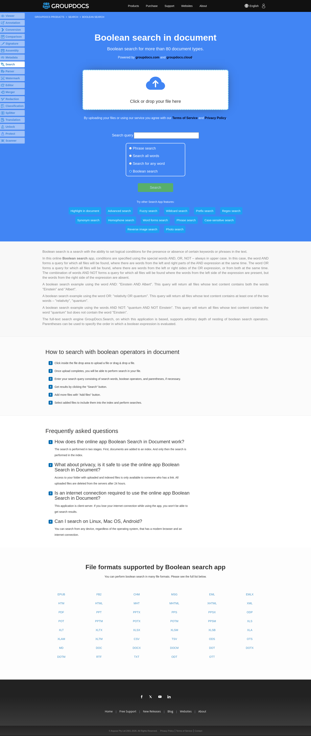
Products (133, 6)
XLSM (174, 630)
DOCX (137, 647)
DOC (99, 647)
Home (109, 711)
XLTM (99, 639)
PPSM (212, 621)
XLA (249, 630)
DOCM (174, 647)
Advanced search (119, 211)
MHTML (174, 603)
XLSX (136, 630)
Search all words (146, 156)
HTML (99, 603)
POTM (174, 621)
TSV (174, 639)
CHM (136, 594)
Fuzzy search (148, 211)
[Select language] (249, 6)
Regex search (231, 211)
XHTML (212, 603)
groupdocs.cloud (179, 57)
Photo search (174, 229)
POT (61, 621)
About (203, 6)
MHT (137, 603)
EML (212, 594)
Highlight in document (85, 211)
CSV (137, 639)
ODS (212, 639)
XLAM (61, 639)
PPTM (99, 621)
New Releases (152, 711)
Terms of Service (185, 118)
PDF (61, 612)
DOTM (61, 656)
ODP (250, 612)
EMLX (249, 594)
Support (169, 6)
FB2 (99, 594)
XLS (249, 621)
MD (61, 647)
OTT (212, 656)
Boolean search (145, 171)
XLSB (212, 630)
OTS (250, 639)
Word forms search (155, 220)
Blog (170, 711)
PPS (174, 612)
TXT (136, 656)
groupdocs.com (147, 57)
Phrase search (144, 148)
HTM (61, 603)
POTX (136, 621)
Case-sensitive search (219, 220)
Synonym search (88, 220)
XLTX (99, 630)
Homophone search (121, 220)
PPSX (212, 612)
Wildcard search (176, 211)
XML (250, 603)
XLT (61, 630)
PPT (99, 612)
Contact (198, 731)
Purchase (152, 6)
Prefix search (204, 211)
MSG (174, 594)
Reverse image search (142, 229)
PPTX (136, 612)
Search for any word (149, 164)
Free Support (127, 711)
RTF (99, 656)
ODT (174, 656)
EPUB (61, 594)
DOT (212, 647)
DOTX (250, 647)
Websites (187, 6)
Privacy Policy (215, 118)
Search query (122, 135)
